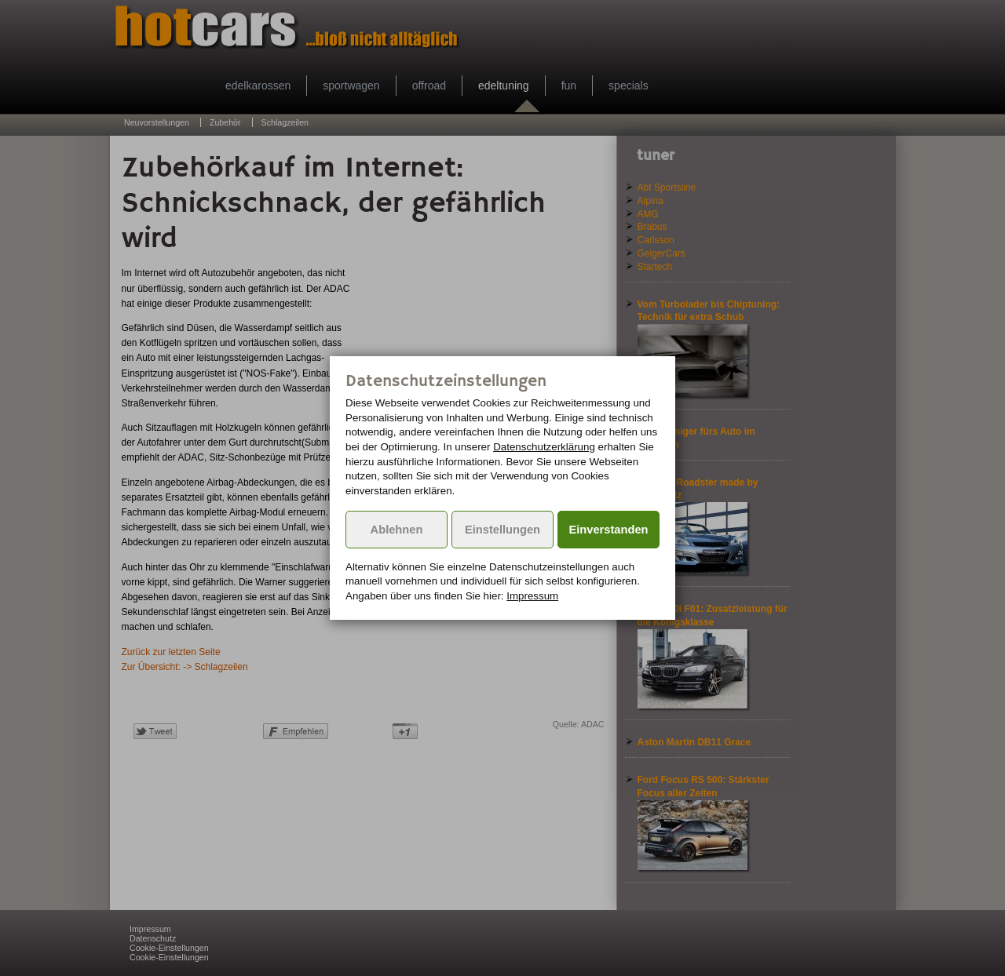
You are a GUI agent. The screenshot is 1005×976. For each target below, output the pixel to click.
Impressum (532, 596)
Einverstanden (609, 529)
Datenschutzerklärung (544, 447)
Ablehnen (397, 529)
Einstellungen (502, 529)
